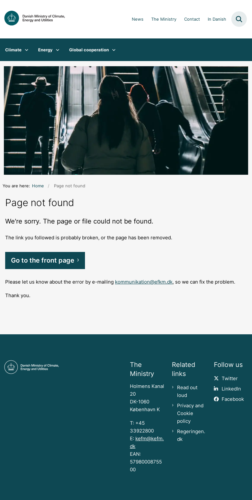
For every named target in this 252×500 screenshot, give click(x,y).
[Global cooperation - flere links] (112, 50)
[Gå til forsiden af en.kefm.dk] (32, 19)
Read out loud (187, 391)
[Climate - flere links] (25, 50)
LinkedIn (231, 389)
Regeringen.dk (191, 435)
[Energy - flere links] (56, 50)
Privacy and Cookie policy (190, 413)
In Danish (217, 19)
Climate (13, 49)
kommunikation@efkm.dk (144, 282)
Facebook (233, 399)
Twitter (230, 378)
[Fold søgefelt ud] (239, 19)
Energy (45, 49)
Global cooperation (89, 49)
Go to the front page (42, 260)
